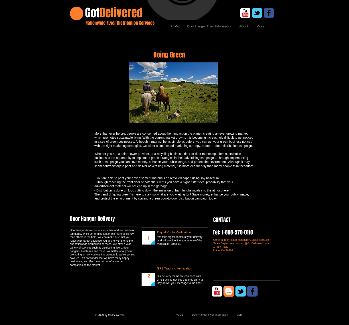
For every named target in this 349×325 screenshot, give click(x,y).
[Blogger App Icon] (228, 291)
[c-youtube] (245, 13)
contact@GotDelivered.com (254, 239)
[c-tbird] (257, 13)
